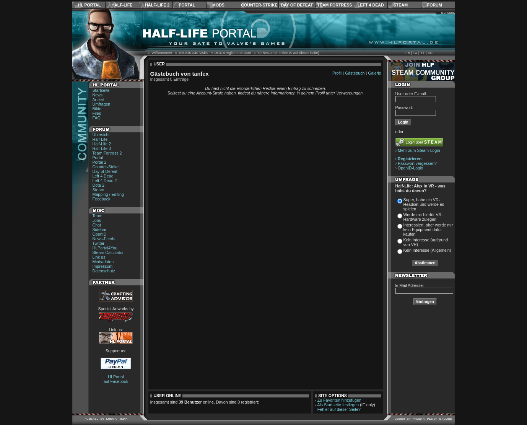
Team (97, 215)
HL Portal (89, 5)
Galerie (374, 73)
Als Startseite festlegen (338, 404)
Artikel (98, 99)
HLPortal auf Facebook (116, 379)
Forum (434, 5)
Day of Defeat (297, 5)
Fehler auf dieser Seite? (339, 409)
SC (430, 53)
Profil (337, 73)
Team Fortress (334, 5)
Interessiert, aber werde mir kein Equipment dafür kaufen (428, 229)
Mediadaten (103, 261)
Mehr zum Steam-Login (419, 150)
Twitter (98, 243)
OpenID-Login (410, 168)
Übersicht (101, 134)
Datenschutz (104, 271)
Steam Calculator (108, 252)
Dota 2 (98, 185)
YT (422, 53)
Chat (97, 225)
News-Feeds (104, 238)
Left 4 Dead (371, 5)
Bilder (98, 108)
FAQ (97, 118)
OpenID (100, 234)
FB (407, 53)
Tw (415, 53)
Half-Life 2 (157, 5)
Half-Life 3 (102, 148)
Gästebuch (355, 73)
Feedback (102, 199)
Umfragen (102, 104)
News (98, 95)
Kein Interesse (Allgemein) (427, 250)
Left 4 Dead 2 (105, 180)
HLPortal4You (105, 248)
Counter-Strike (259, 5)
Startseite (101, 90)
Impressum (103, 266)
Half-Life (121, 5)
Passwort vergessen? (417, 163)
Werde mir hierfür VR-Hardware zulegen (423, 216)
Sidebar (100, 229)
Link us (99, 257)
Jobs (97, 220)
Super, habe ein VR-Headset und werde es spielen (423, 204)
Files (97, 113)
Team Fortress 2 (107, 153)
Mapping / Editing (108, 194)
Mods (218, 5)
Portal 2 (100, 162)
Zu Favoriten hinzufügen (339, 400)
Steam (401, 5)
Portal (187, 5)
